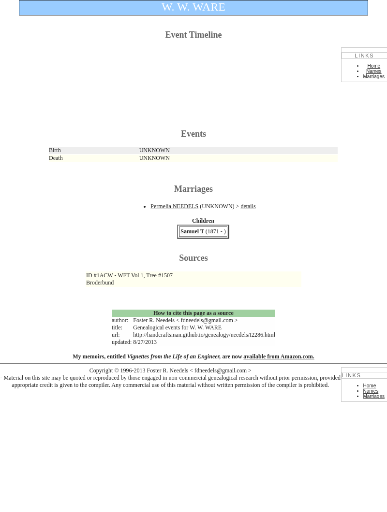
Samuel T (193, 231)
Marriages (374, 76)
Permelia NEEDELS (174, 206)
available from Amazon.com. (278, 356)
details (247, 206)
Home (373, 66)
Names (374, 71)
